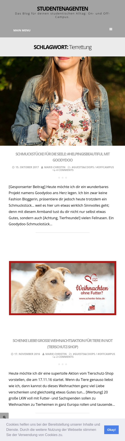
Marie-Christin (54, 167)
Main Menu (62, 30)
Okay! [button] (111, 429)
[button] (64, 435)
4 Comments (65, 170)
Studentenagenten (62, 8)
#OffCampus (105, 167)
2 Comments (65, 357)
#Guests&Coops (83, 167)
